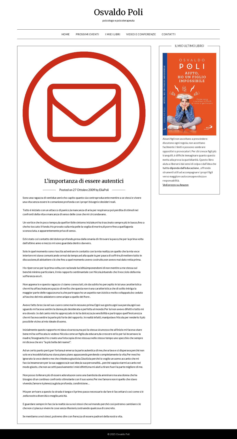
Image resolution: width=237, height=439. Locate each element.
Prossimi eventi (87, 34)
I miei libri (112, 34)
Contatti (169, 34)
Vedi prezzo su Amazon (176, 184)
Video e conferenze (141, 34)
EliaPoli (104, 190)
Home (65, 34)
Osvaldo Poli (118, 12)
